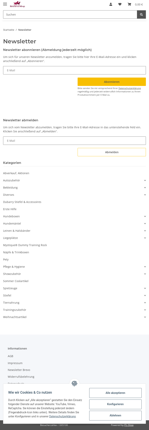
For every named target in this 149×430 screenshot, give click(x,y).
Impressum (15, 363)
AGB (10, 356)
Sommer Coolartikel (16, 281)
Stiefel (7, 295)
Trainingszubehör (14, 310)
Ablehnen (114, 415)
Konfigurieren (114, 404)
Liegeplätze (10, 238)
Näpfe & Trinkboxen (16, 252)
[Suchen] (70, 14)
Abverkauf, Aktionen (16, 173)
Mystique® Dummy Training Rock (25, 245)
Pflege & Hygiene (14, 266)
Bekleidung (10, 187)
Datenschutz (16, 383)
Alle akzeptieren (114, 392)
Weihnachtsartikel (15, 317)
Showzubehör (12, 274)
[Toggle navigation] (5, 2)
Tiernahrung (11, 302)
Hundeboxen (11, 216)
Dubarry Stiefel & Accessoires (22, 202)
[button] (110, 4)
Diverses (8, 195)
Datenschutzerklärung (130, 88)
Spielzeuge (10, 288)
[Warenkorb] (135, 4)
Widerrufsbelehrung (21, 376)
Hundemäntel (12, 223)
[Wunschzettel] (120, 4)
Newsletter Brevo (19, 370)
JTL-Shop (128, 425)
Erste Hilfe (9, 209)
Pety (6, 259)
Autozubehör (11, 180)
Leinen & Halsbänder (16, 230)
